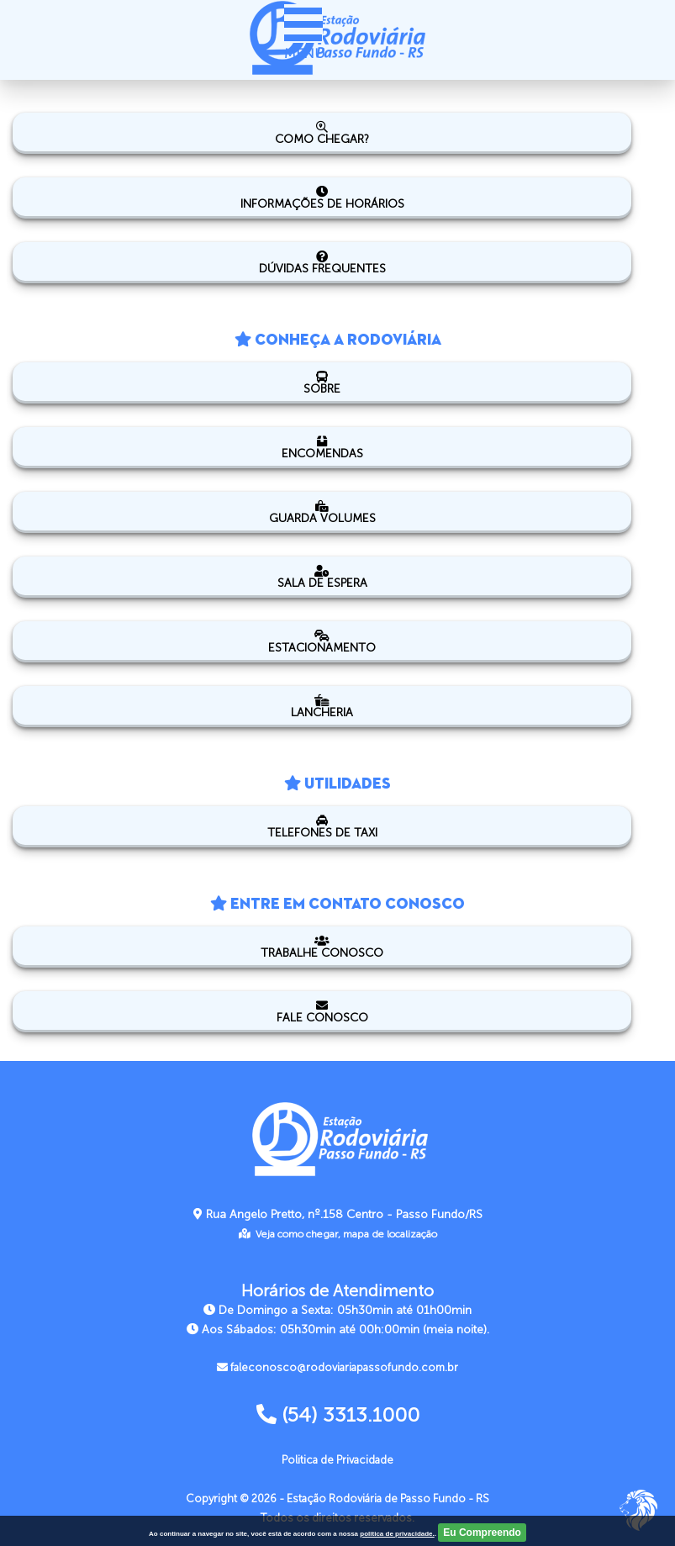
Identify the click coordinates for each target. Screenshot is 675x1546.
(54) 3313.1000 (337, 1415)
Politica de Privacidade (337, 1460)
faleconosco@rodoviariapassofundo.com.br (337, 1368)
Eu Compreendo (482, 1532)
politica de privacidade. (397, 1534)
